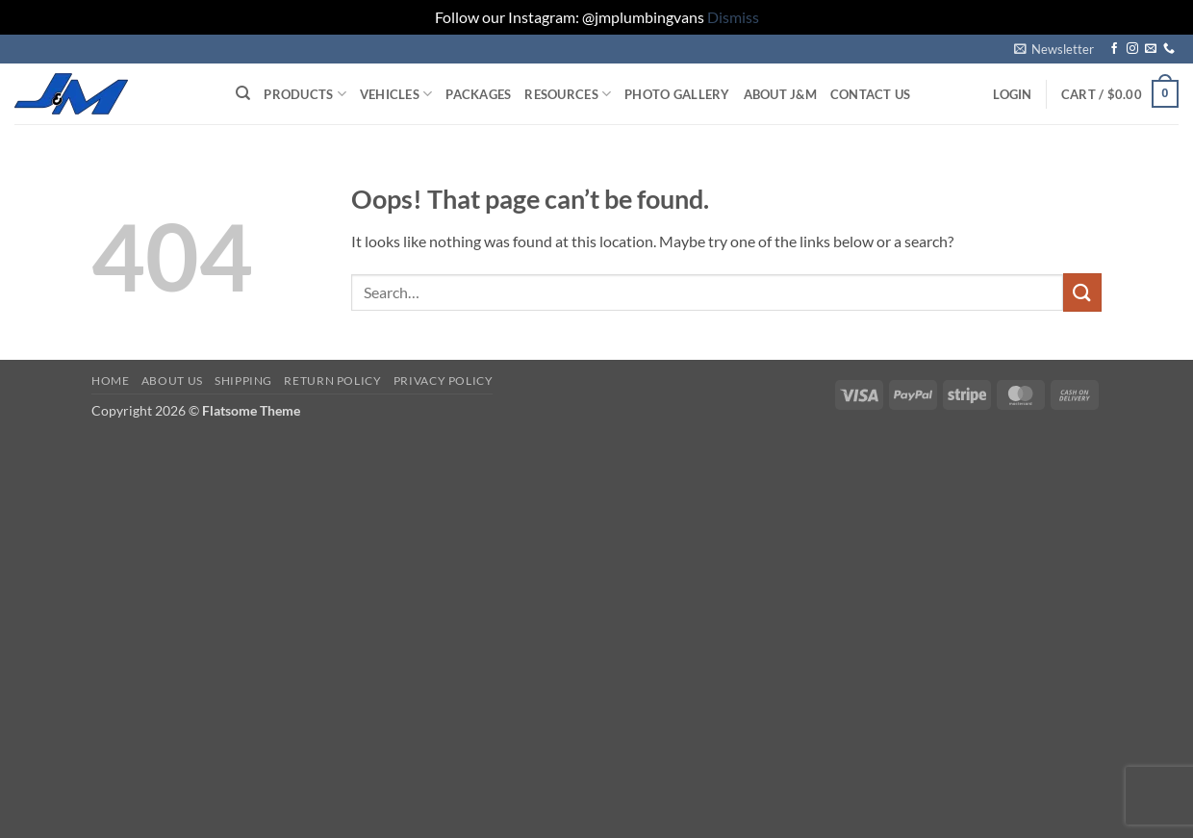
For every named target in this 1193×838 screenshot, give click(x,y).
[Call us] (1169, 49)
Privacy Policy (443, 380)
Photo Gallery (676, 94)
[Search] (243, 93)
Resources (567, 94)
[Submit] (1082, 292)
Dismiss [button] (733, 17)
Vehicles (396, 94)
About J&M (780, 94)
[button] (1054, 49)
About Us (172, 380)
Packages (478, 94)
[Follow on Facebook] (1114, 49)
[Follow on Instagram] (1132, 49)
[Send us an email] (1150, 49)
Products (305, 94)
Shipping (243, 380)
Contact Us (870, 94)
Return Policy (332, 380)
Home (110, 380)
